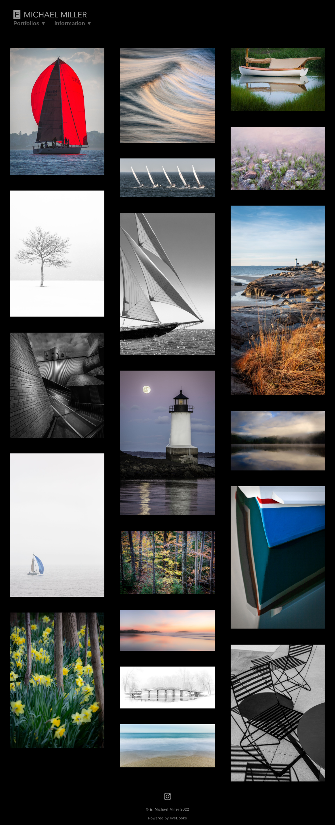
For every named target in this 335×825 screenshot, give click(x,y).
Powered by (167, 818)
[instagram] (167, 797)
